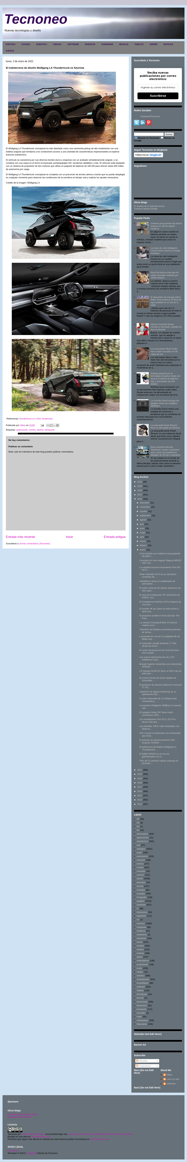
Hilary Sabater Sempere (33, 1134)
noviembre (145, 507)
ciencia (140, 863)
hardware (141, 904)
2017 (139, 787)
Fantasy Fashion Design (146, 208)
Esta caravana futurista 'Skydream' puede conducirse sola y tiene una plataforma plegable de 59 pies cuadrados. (165, 451)
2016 (139, 791)
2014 (139, 799)
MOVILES (123, 44)
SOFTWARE (73, 44)
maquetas (141, 927)
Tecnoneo (35, 18)
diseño (40, 430)
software (141, 986)
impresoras (142, 912)
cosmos (140, 875)
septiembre (145, 515)
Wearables (142, 1024)
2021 (139, 770)
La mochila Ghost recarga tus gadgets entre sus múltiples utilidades (164, 403)
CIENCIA (57, 44)
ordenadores (143, 960)
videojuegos (142, 1020)
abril (142, 537)
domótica (141, 882)
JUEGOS (10, 51)
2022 (139, 499)
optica (140, 957)
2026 (139, 481)
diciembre (144, 502)
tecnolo (140, 998)
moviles (140, 945)
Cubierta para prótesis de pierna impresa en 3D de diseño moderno (166, 226)
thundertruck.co (27, 418)
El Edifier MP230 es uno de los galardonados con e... (154, 755)
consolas (141, 871)
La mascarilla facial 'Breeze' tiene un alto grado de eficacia (165, 426)
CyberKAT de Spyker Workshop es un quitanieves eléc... (157, 693)
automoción (21, 430)
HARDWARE (107, 44)
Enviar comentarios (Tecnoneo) (35, 543)
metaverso (142, 934)
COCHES (25, 44)
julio (142, 524)
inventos (141, 923)
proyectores (142, 964)
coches (32, 430)
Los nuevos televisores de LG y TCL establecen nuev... (157, 658)
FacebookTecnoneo (150, 116)
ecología (141, 890)
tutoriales (141, 1013)
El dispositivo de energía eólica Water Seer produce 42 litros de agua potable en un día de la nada (165, 301)
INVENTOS (90, 44)
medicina (141, 931)
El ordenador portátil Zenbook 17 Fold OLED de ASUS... (157, 644)
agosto (143, 519)
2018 (139, 782)
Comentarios (143, 1066)
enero (143, 550)
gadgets (140, 901)
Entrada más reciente (20, 537)
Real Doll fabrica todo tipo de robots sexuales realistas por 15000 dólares (164, 275)
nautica (140, 949)
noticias (140, 953)
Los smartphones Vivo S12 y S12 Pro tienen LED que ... (157, 720)
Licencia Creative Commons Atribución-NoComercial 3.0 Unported (100, 1134)
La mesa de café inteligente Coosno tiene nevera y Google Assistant (165, 251)
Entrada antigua (115, 537)
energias (141, 893)
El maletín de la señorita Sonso (23, 1114)
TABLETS (139, 44)
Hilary (169, 1074)
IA (138, 908)
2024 (139, 490)
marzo (143, 541)
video (139, 1016)
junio (142, 528)
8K (138, 830)
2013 (139, 804)
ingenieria (141, 916)
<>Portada (13, 1150)
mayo (142, 532)
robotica (140, 975)
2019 (139, 778)
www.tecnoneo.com (40, 1136)
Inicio (69, 537)
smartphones (143, 979)
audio (139, 852)
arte (138, 845)
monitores (141, 938)
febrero (143, 545)
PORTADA (10, 44)
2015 (139, 795)
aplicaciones (143, 837)
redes (139, 968)
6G (138, 826)
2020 (139, 774)
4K (138, 819)
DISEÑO (153, 44)
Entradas (141, 1061)
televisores (142, 1005)
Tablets (140, 990)
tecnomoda (142, 1001)
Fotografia (142, 897)
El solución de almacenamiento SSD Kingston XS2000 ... (157, 741)
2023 (139, 494)
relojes (140, 972)
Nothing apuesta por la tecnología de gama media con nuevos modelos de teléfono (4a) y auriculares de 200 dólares (165, 378)
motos (140, 942)
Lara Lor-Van (173, 1079)
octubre (143, 511)
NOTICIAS (168, 44)
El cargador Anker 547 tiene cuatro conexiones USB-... (156, 713)
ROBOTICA (41, 44)
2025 (139, 486)
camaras (141, 860)
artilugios (141, 849)
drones (140, 886)
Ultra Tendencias (44, 418)
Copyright (31, 1153)
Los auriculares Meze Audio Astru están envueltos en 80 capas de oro (164, 351)
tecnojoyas (142, 994)
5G (138, 822)
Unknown (171, 1083)
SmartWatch (143, 983)
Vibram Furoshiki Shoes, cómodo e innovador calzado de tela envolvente (165, 327)
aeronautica (142, 834)
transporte (50, 430)
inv (138, 919)
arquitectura (142, 841)
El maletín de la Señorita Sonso (149, 206)
